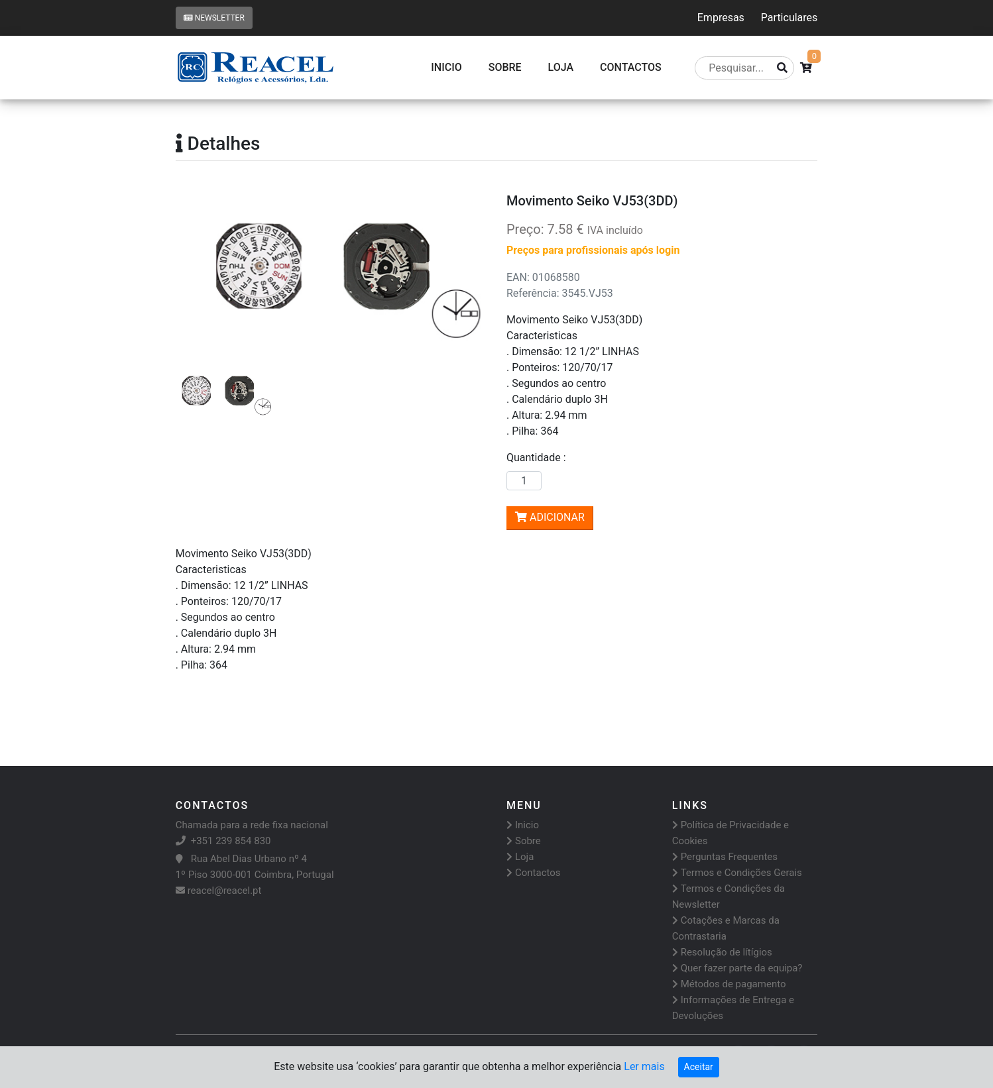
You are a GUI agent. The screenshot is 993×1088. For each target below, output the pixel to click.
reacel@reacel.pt (219, 891)
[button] (199, 270)
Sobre (505, 67)
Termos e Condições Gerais (737, 873)
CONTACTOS (631, 67)
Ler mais (644, 1066)
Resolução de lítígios (722, 952)
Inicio (446, 67)
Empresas (720, 17)
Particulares (789, 17)
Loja (561, 67)
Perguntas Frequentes (725, 857)
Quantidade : (538, 457)
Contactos (533, 873)
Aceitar (698, 1066)
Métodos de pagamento (729, 984)
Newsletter (214, 18)
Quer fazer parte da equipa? (737, 968)
